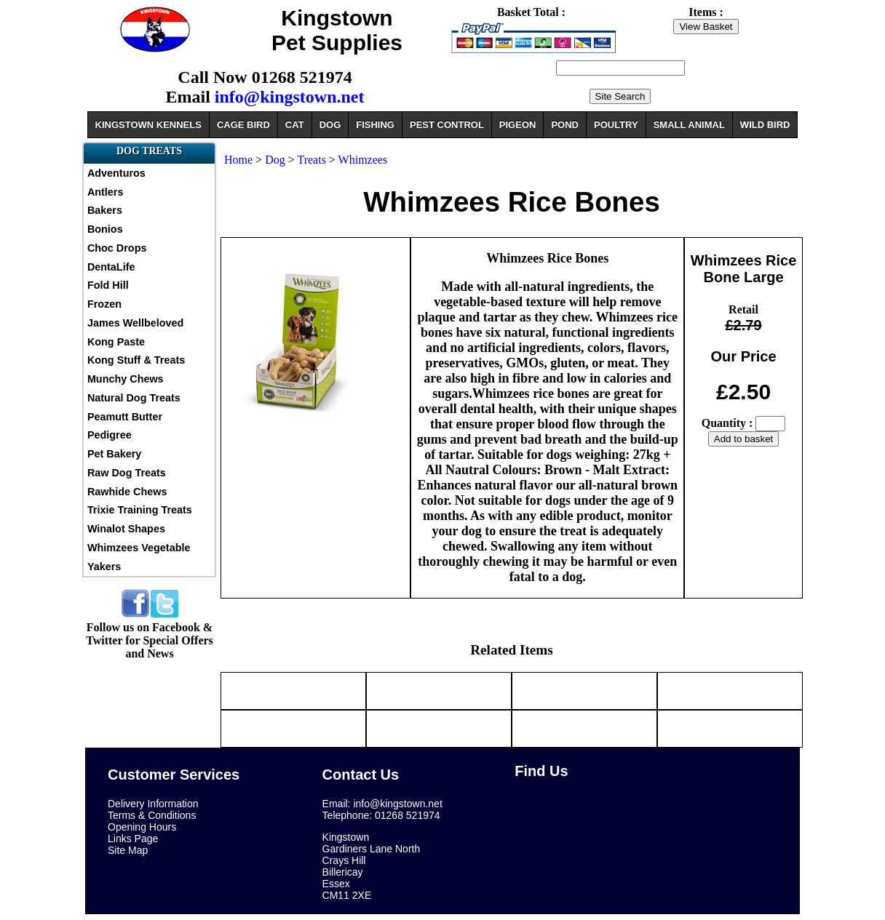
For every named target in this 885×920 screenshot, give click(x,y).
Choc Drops (117, 248)
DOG (330, 124)
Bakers (104, 210)
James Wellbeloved (135, 323)
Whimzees (363, 159)
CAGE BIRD (243, 124)
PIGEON (517, 124)
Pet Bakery (114, 454)
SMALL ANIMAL (689, 124)
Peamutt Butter (124, 417)
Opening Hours (142, 827)
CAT (294, 124)
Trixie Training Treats (139, 510)
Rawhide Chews (127, 491)
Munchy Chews (125, 379)
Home (238, 159)
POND (565, 124)
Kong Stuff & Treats (136, 360)
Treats (311, 159)
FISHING (375, 124)
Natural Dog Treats (133, 398)
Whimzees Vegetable (139, 547)
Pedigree (109, 435)
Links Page (133, 838)
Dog (275, 159)
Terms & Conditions (152, 815)
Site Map (128, 850)
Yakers (104, 566)
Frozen (104, 304)
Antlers (105, 192)
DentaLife (111, 267)
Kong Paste (116, 342)
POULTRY (616, 124)
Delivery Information (153, 803)
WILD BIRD (765, 124)
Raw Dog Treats (126, 473)
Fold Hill (108, 285)
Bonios (105, 229)
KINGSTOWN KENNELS (148, 124)
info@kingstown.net (290, 96)
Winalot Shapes (126, 529)
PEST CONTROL (447, 124)
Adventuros (116, 173)
